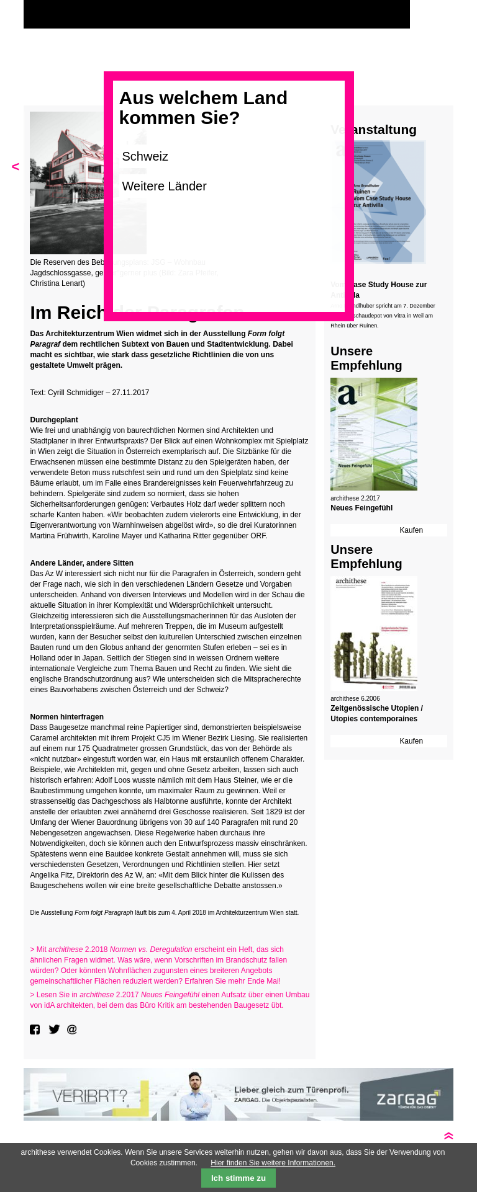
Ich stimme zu (238, 1178)
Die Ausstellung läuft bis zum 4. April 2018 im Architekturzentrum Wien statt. (164, 912)
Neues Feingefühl (361, 508)
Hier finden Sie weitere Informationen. (273, 1163)
